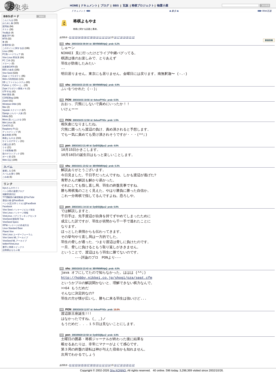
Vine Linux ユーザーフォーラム (18, 234)
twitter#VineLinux (11, 244)
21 (130, 37)
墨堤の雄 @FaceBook (13, 200)
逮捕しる (7, 171)
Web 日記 (7, 160)
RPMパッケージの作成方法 (16, 225)
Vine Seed (7, 73)
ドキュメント (89, 5)
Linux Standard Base (13, 228)
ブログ (105, 5)
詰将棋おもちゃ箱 (11, 250)
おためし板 (8, 23)
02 (73, 37)
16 (115, 37)
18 (121, 37)
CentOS (6, 125)
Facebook (7, 206)
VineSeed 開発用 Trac (13, 219)
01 (70, 37)
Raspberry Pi (9, 129)
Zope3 (5, 101)
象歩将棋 (7, 135)
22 (133, 37)
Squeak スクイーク (12, 110)
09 (94, 37)
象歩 (174, 10)
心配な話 (7, 144)
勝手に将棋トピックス (13, 247)
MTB (5, 39)
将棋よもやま (9, 138)
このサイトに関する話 (13, 48)
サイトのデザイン (11, 141)
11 (100, 37)
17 (118, 37)
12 (103, 37)
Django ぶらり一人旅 (12, 113)
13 (106, 37)
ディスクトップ (10, 132)
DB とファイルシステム (14, 82)
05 (82, 37)
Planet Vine (8, 231)
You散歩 (6, 32)
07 (88, 37)
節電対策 (7, 45)
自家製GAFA (8, 67)
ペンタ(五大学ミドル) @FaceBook (19, 203)
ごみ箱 (5, 177)
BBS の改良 (8, 70)
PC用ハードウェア (11, 54)
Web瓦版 (265, 10)
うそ (4, 147)
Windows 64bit (9, 104)
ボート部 (7, 156)
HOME (74, 5)
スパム (8, 166)
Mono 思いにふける (12, 119)
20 (127, 37)
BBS (116, 5)
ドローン (7, 63)
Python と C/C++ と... (13, 85)
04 (79, 37)
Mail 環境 (7, 94)
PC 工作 (6, 60)
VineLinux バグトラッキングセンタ (19, 216)
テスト (5, 29)
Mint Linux (7, 122)
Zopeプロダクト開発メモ (14, 88)
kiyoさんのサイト (11, 188)
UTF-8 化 (7, 91)
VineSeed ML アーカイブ (15, 241)
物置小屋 (162, 5)
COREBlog (8, 98)
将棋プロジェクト (143, 5)
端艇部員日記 (9, 194)
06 (85, 37)
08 (91, 37)
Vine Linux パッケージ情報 (15, 213)
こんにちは (8, 20)
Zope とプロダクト (11, 76)
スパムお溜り (9, 174)
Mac (4, 107)
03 (76, 37)
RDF (41, 16)
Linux (5, 51)
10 (97, 37)
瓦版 (125, 5)
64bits (5, 116)
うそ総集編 (8, 150)
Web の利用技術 (10, 79)
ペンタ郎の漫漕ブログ (13, 191)
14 (109, 37)
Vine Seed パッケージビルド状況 (19, 210)
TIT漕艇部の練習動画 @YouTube (18, 197)
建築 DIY (6, 36)
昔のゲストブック (11, 153)
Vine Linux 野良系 (11, 57)
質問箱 (5, 26)
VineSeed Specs (11, 222)
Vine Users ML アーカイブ (15, 237)
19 (124, 37)
